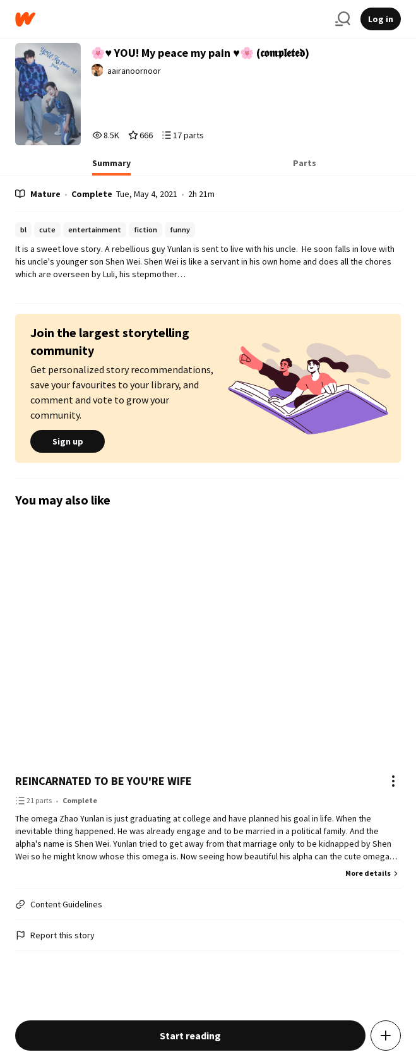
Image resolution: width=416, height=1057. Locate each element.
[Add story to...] (386, 1035)
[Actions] (393, 781)
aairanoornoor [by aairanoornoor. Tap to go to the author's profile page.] (134, 70)
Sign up (67, 441)
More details (373, 873)
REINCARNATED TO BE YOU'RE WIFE (103, 780)
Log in (380, 19)
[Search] (342, 19)
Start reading (190, 1035)
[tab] (111, 167)
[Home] (170, 19)
